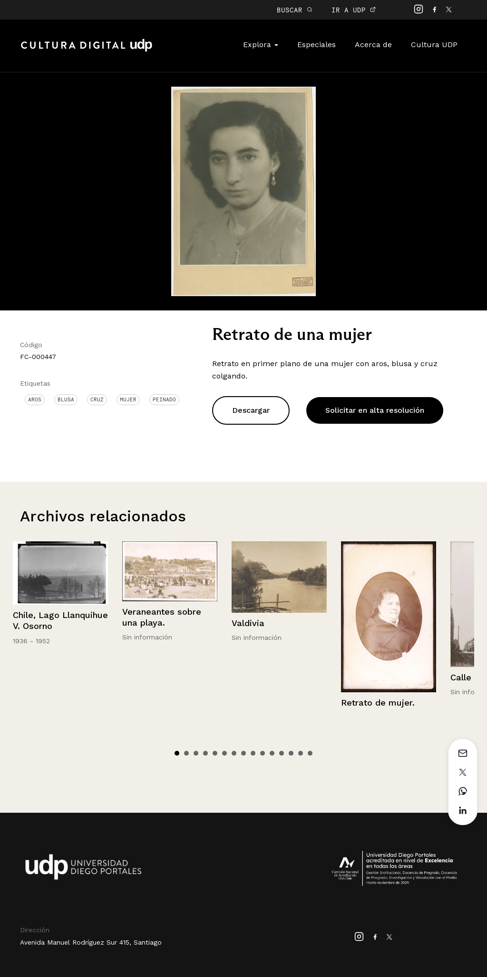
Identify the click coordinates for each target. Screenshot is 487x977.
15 (310, 753)
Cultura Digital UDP (86, 50)
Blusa (66, 399)
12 (281, 753)
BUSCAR (294, 10)
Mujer (128, 399)
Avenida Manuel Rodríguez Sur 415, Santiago (91, 942)
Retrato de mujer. (378, 703)
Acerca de (373, 44)
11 (272, 753)
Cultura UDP (434, 44)
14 (300, 753)
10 (262, 753)
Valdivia (248, 623)
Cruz (97, 399)
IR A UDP (353, 10)
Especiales (316, 44)
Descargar (251, 410)
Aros (34, 399)
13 (291, 753)
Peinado (164, 399)
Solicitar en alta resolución (374, 410)
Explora (260, 44)
